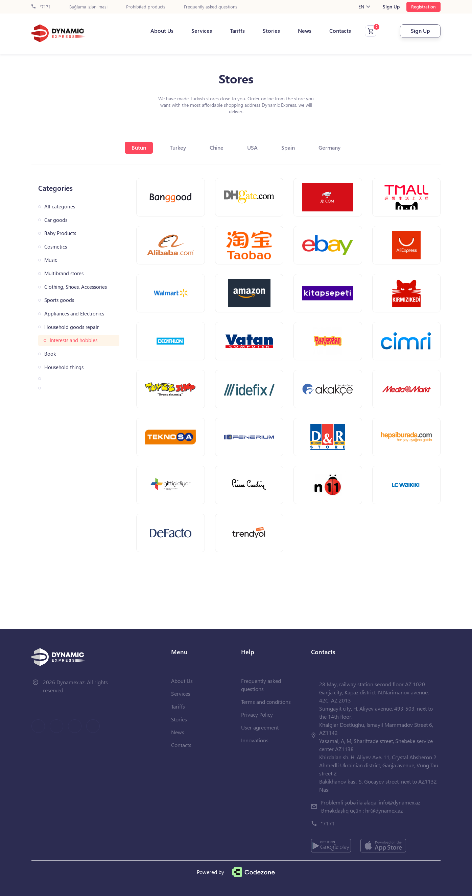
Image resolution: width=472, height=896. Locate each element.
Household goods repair (71, 327)
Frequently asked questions (210, 6)
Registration (423, 6)
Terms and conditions (266, 701)
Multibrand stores (64, 273)
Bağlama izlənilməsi (88, 6)
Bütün (139, 147)
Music (50, 260)
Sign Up (391, 6)
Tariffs (237, 31)
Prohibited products (145, 6)
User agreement (260, 727)
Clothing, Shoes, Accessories (75, 287)
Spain (288, 147)
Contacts (340, 31)
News (304, 31)
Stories (271, 31)
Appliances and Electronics (74, 313)
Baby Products (60, 233)
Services (201, 31)
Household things (64, 367)
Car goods (55, 220)
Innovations (254, 740)
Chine (216, 147)
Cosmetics (55, 247)
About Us (161, 31)
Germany (329, 147)
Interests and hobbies (73, 340)
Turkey (178, 147)
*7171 (41, 6)
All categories (59, 206)
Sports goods (59, 300)
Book (50, 354)
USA (252, 147)
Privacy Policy (257, 714)
